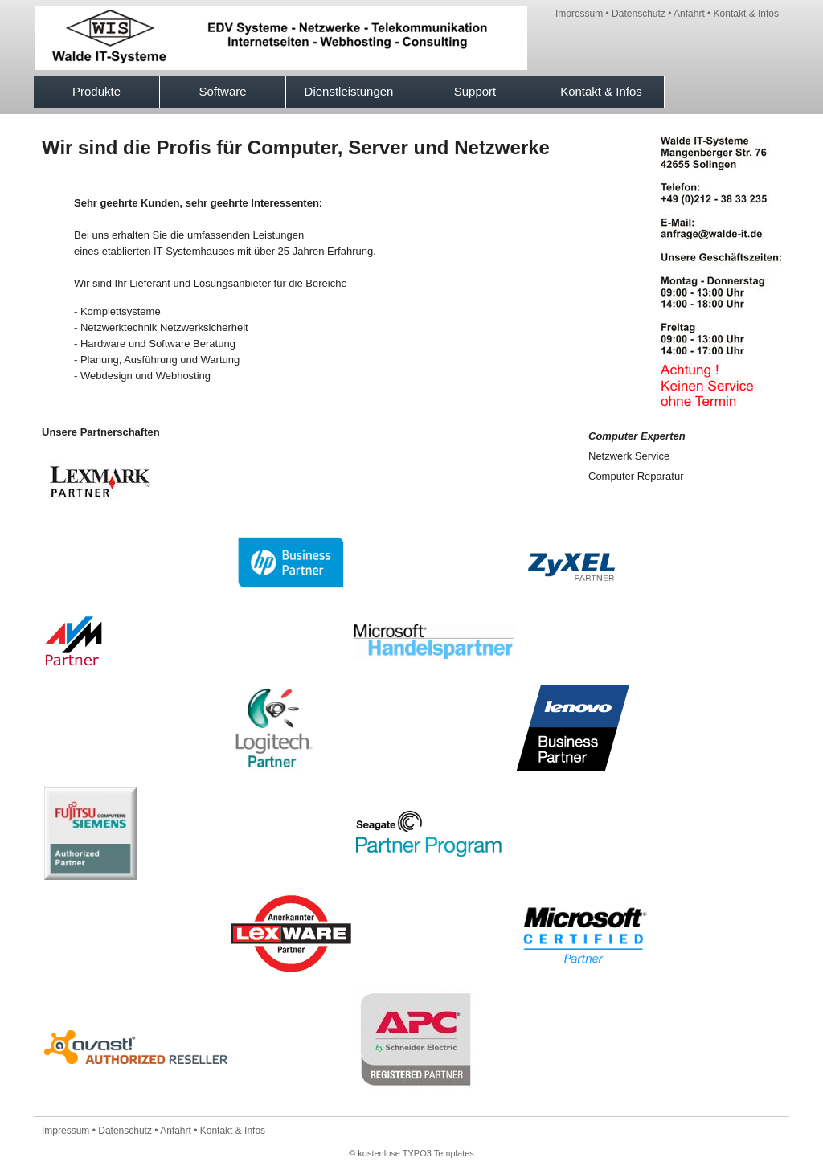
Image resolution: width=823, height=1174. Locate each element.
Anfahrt (689, 13)
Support (475, 91)
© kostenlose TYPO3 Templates (411, 1153)
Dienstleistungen (349, 91)
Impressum (579, 13)
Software (222, 91)
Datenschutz (638, 13)
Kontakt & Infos (746, 13)
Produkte (96, 91)
